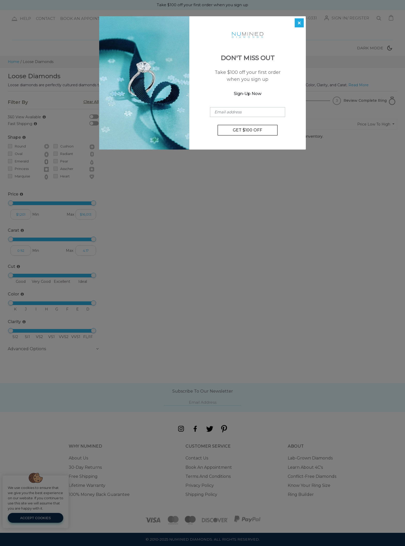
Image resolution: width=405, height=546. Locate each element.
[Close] (299, 22)
